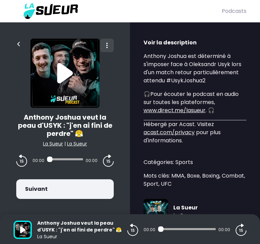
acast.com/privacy (169, 132)
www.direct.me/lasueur (174, 110)
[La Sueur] (118, 11)
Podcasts (234, 11)
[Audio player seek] (65, 159)
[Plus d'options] (107, 45)
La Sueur (53, 143)
